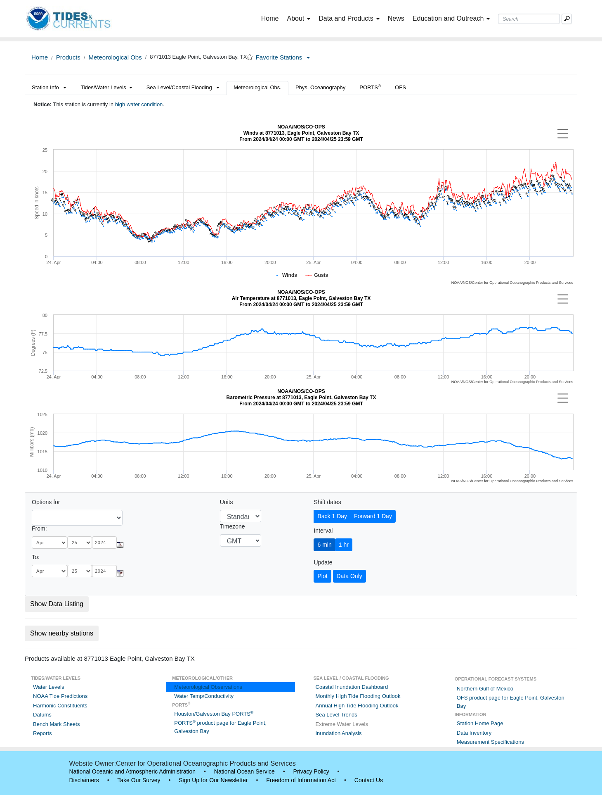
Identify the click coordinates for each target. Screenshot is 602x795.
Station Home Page (480, 723)
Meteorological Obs (115, 57)
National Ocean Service (244, 771)
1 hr (344, 544)
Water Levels (48, 687)
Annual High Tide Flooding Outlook (357, 705)
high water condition (139, 104)
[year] (104, 542)
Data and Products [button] (349, 18)
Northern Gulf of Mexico (485, 689)
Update (323, 562)
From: (39, 528)
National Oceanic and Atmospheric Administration (132, 771)
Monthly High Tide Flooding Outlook (358, 696)
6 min (324, 544)
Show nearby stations (61, 633)
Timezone (232, 526)
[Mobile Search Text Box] (567, 19)
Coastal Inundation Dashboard (352, 687)
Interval (323, 530)
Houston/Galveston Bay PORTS (213, 714)
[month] (49, 542)
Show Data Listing (56, 603)
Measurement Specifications (490, 742)
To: (36, 557)
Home (271, 18)
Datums (42, 715)
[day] (79, 542)
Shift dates (327, 502)
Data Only (349, 576)
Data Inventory (474, 733)
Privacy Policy (311, 771)
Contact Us (368, 780)
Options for (46, 502)
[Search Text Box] (529, 19)
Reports (42, 733)
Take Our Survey (138, 780)
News (396, 18)
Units (226, 502)
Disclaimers (84, 780)
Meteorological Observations (208, 687)
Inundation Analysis (339, 733)
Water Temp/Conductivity (204, 696)
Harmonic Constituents (60, 705)
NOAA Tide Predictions (60, 696)
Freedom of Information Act (301, 780)
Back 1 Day (332, 516)
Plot (322, 576)
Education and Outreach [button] (451, 18)
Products (68, 57)
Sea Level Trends (336, 715)
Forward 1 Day (373, 516)
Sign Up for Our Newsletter (213, 780)
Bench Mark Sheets (56, 724)
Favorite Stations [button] (283, 57)
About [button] (298, 18)
